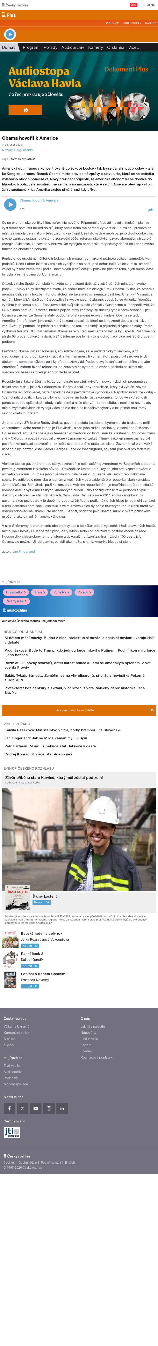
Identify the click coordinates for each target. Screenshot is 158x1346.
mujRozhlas (11, 671)
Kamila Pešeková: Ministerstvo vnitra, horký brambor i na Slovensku (79, 855)
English (70, 1334)
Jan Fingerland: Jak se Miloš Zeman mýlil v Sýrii (62, 875)
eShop (9, 1217)
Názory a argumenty (17, 150)
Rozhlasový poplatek (96, 1229)
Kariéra (86, 1217)
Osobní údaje (28, 1334)
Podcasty (11, 1250)
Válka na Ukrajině (16, 1199)
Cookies (9, 1334)
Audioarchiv (132, 23)
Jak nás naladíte (93, 1199)
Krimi (39, 681)
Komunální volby (16, 1205)
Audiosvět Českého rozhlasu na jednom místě (33, 710)
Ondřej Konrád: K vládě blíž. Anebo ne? (55, 914)
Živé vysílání (16, 690)
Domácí (9, 47)
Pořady (50, 47)
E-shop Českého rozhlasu (29, 941)
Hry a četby (16, 681)
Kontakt (87, 1223)
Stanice (9, 1211)
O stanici (115, 47)
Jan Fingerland (24, 641)
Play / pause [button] (10, 293)
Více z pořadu (17, 849)
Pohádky (61, 681)
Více (134, 47)
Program (112, 23)
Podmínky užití (51, 1334)
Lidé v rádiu (89, 1211)
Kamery (150, 23)
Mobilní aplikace (16, 1256)
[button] (150, 299)
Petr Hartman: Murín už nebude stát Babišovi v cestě (66, 895)
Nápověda (88, 1205)
